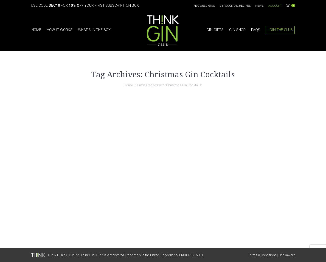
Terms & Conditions (262, 255)
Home (128, 85)
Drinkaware (287, 255)
